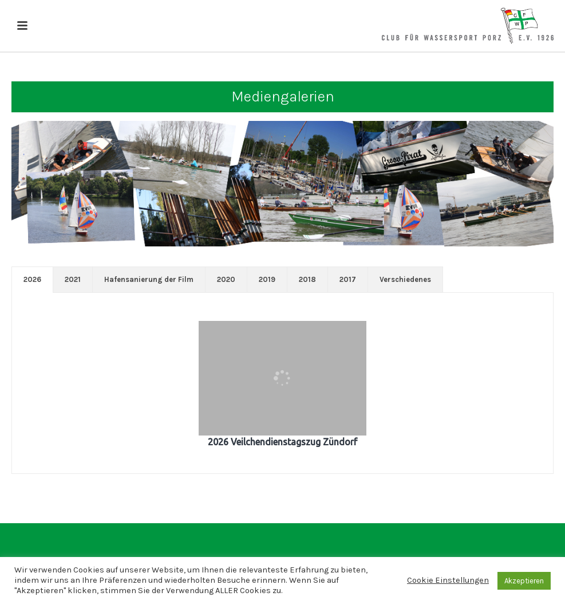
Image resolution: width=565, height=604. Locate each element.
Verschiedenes (405, 279)
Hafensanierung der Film (148, 279)
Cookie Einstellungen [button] (448, 580)
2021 (73, 279)
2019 (267, 279)
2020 (226, 279)
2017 (347, 279)
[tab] (32, 279)
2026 (32, 279)
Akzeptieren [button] (524, 580)
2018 (307, 279)
